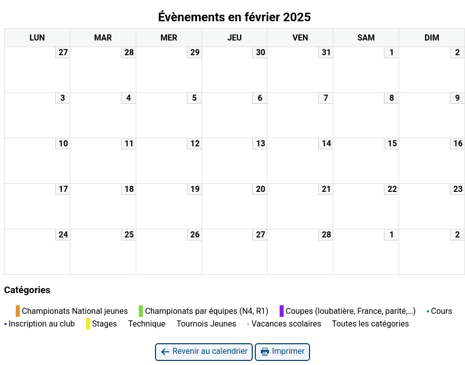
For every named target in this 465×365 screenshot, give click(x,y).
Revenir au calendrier (203, 351)
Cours (439, 311)
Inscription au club (40, 324)
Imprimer (282, 351)
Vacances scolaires (284, 324)
